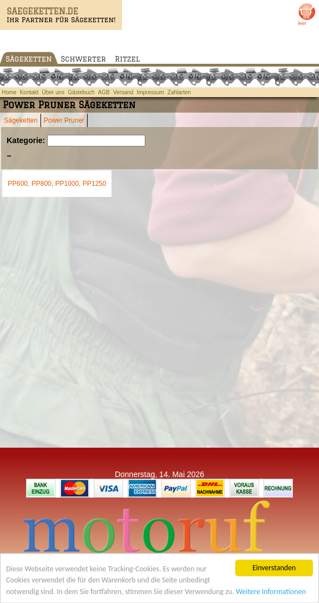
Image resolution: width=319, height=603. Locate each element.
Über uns (53, 92)
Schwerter (83, 59)
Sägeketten (29, 59)
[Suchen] (96, 140)
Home (9, 92)
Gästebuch (81, 92)
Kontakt (29, 92)
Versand (123, 92)
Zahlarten (179, 92)
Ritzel (127, 59)
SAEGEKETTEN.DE (42, 11)
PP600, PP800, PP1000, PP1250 (57, 184)
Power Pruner (64, 120)
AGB (104, 92)
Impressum (150, 92)
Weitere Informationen (271, 592)
